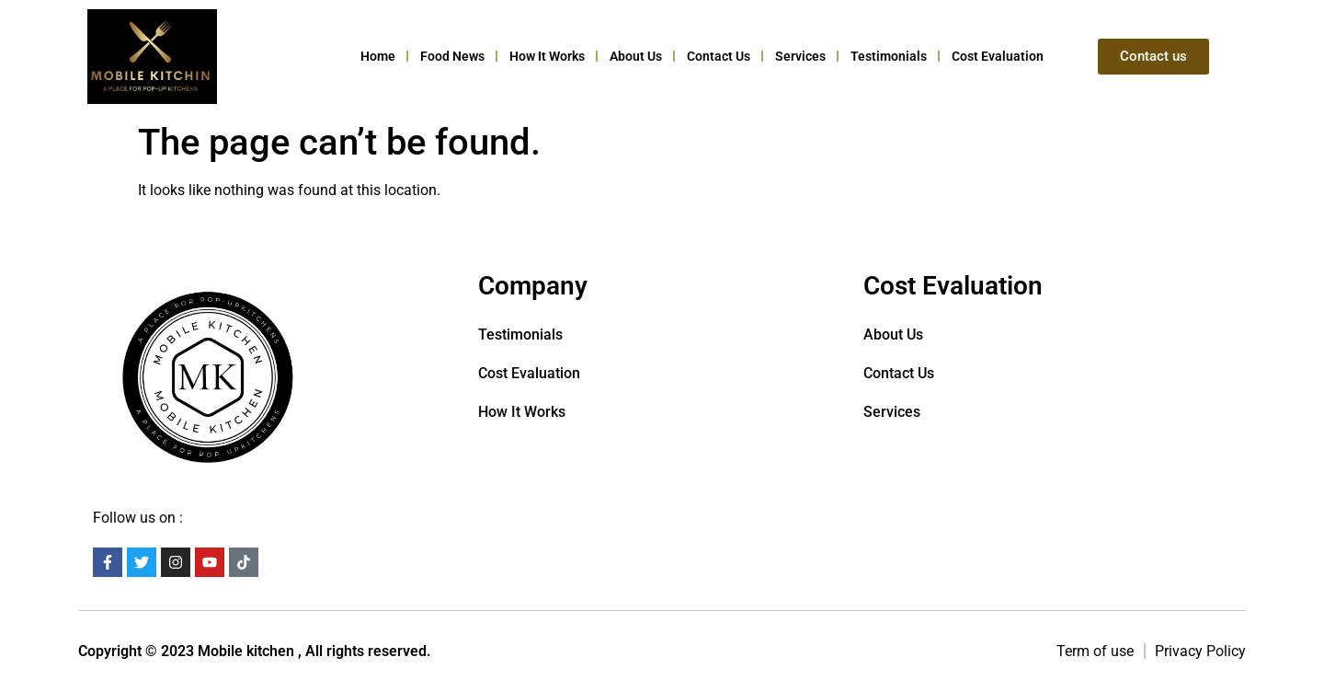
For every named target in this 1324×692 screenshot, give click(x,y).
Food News (452, 56)
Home (377, 56)
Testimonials (888, 56)
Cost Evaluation (998, 56)
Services (800, 56)
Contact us (718, 56)
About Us (636, 56)
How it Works (547, 56)
